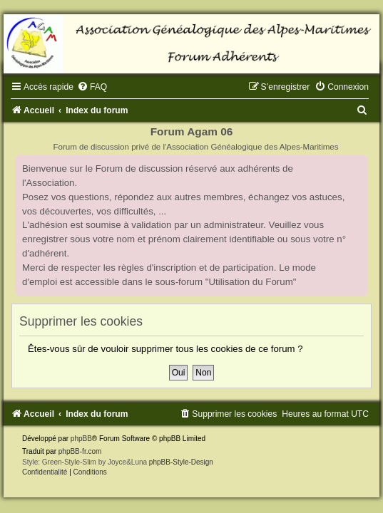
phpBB (81, 438)
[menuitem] (92, 87)
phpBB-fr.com (80, 451)
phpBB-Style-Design (181, 462)
